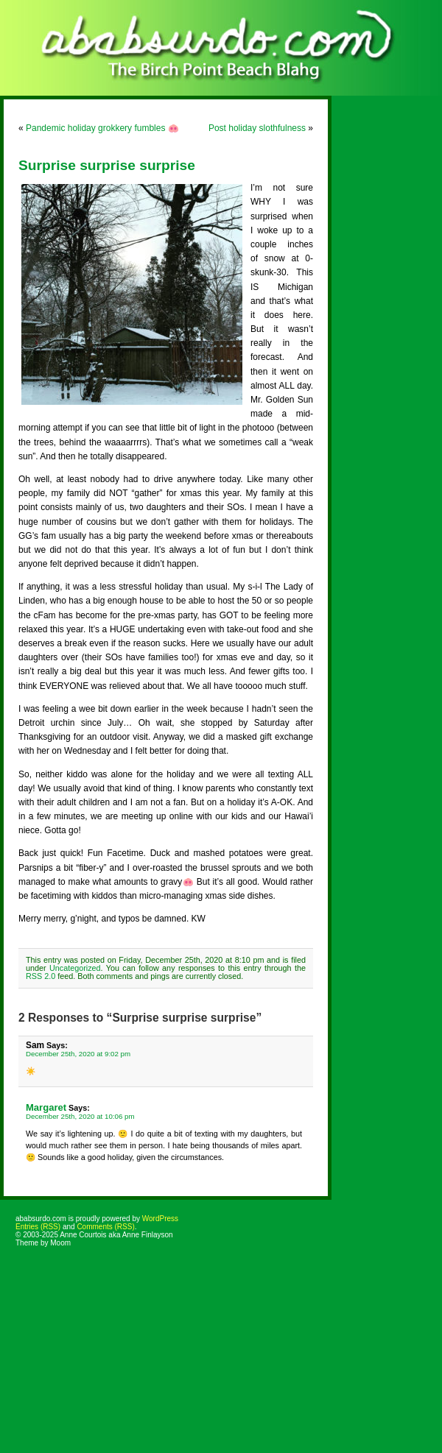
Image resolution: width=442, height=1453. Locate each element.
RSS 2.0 (40, 976)
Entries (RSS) (37, 1227)
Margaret (46, 1107)
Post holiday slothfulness (257, 128)
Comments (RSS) (105, 1227)
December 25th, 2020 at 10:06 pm (80, 1116)
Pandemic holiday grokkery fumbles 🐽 (102, 128)
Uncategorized (75, 968)
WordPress (160, 1219)
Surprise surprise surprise (106, 165)
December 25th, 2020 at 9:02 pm (78, 1054)
